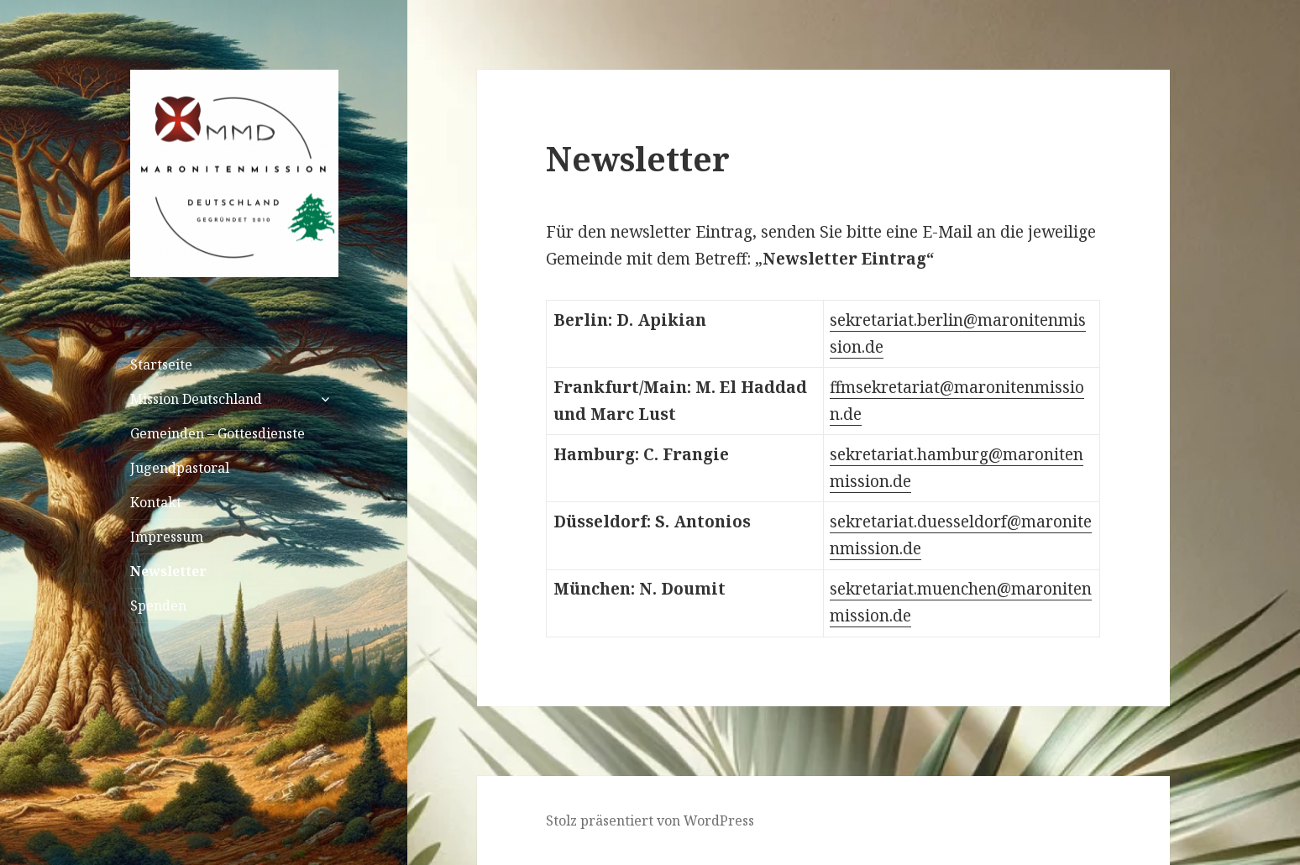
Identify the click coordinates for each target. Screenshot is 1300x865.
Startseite (161, 364)
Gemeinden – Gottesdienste (217, 433)
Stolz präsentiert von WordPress (650, 820)
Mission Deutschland (196, 399)
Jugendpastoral (179, 468)
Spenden (158, 605)
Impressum (166, 536)
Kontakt (155, 502)
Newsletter (168, 571)
